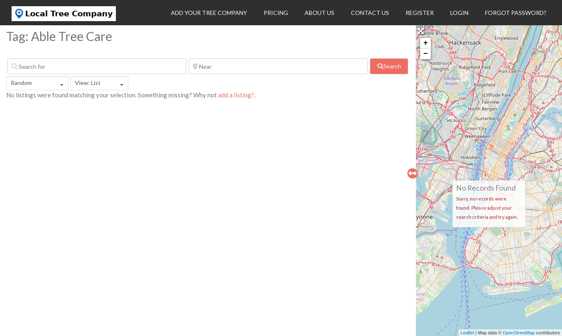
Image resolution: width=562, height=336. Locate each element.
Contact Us (370, 12)
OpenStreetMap (519, 332)
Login (459, 12)
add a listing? (236, 95)
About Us (319, 12)
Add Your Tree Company (209, 12)
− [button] (425, 54)
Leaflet (467, 332)
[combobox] (37, 83)
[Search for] (96, 66)
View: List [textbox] (88, 82)
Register (420, 12)
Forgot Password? (515, 12)
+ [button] (425, 43)
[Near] (278, 66)
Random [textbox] (21, 82)
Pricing (276, 12)
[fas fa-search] (389, 66)
